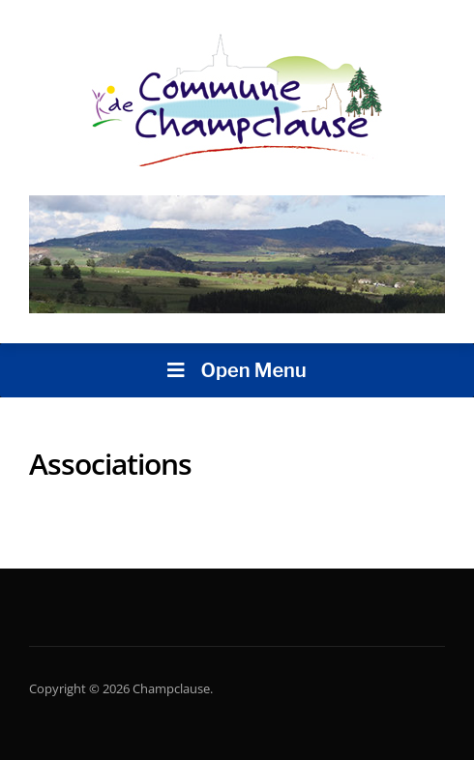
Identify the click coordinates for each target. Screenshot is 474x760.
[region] (237, 254)
